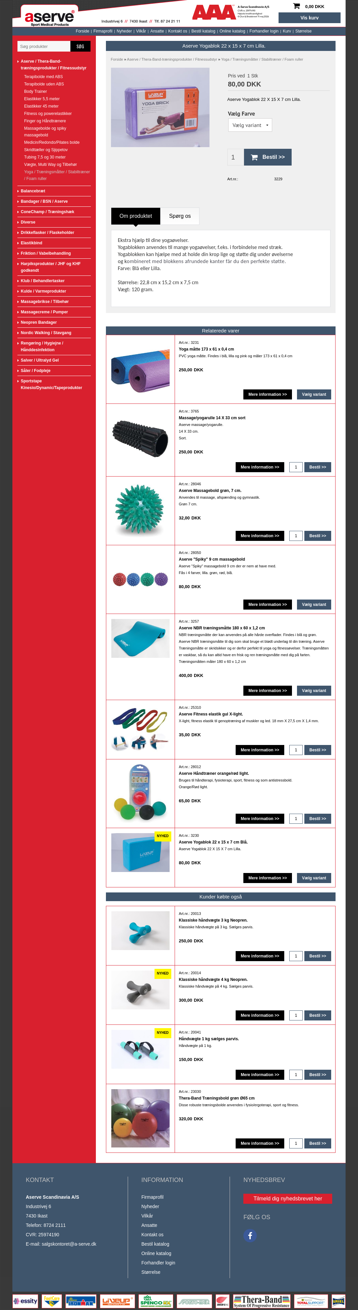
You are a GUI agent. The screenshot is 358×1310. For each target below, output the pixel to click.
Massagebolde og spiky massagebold (45, 131)
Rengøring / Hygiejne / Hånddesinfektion (42, 346)
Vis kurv (309, 17)
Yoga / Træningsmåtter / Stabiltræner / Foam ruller (57, 175)
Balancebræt (33, 191)
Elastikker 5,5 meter (42, 99)
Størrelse (245, 31)
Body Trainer (35, 91)
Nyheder (65, 31)
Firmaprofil (44, 31)
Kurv (229, 31)
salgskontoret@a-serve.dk (69, 1244)
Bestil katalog (145, 31)
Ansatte (99, 31)
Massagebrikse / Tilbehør (45, 301)
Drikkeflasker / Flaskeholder (47, 232)
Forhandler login (205, 31)
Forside (24, 31)
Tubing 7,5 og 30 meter (45, 157)
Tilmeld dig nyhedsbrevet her (287, 1198)
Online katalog (174, 31)
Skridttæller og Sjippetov (46, 149)
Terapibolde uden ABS (44, 84)
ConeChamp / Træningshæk (47, 211)
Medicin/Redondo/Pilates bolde (51, 142)
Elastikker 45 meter (41, 106)
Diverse (28, 222)
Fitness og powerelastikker (48, 113)
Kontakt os (119, 31)
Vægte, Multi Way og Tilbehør (50, 164)
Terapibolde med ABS (43, 76)
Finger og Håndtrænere (45, 121)
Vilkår (83, 31)
